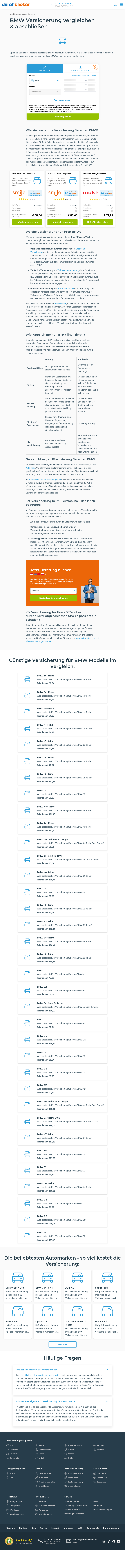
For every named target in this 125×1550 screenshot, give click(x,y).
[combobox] (45, 81)
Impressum (68, 1528)
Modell (32, 87)
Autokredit (30, 468)
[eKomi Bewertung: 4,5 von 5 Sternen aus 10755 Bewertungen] (18, 1541)
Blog (33, 1528)
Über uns (10, 1528)
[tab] (45, 68)
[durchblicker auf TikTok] (108, 1541)
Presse (43, 1528)
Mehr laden (62, 1344)
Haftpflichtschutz (66, 288)
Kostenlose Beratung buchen (53, 598)
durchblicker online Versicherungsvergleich (40, 1375)
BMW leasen (60, 303)
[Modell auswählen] (58, 92)
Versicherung (15, 14)
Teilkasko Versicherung (68, 270)
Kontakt (55, 1528)
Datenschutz (93, 1528)
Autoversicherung (28, 14)
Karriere (23, 1528)
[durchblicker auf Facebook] (113, 1541)
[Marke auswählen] (58, 81)
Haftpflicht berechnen (27, 222)
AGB (80, 1528)
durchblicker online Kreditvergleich (45, 479)
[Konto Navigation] (115, 4)
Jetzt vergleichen (62, 117)
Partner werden (111, 1528)
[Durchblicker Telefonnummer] (64, 3)
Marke (32, 76)
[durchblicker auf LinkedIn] (118, 1541)
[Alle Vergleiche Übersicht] (121, 4)
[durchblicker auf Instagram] (104, 1541)
